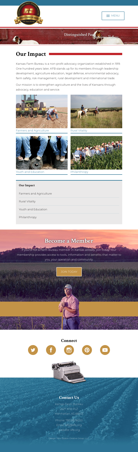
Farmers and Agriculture (35, 193)
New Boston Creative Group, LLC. (73, 438)
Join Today (69, 271)
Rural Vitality (27, 201)
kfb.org (75, 430)
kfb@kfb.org (73, 425)
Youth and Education (33, 209)
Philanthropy (28, 217)
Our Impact (27, 185)
